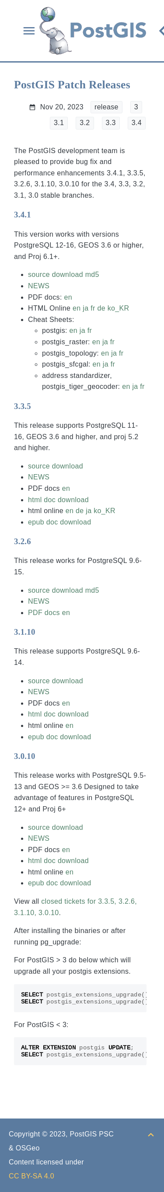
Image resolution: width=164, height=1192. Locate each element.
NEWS (38, 286)
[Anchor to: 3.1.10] (44, 632)
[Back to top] (151, 1134)
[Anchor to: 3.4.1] (40, 215)
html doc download (58, 499)
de (101, 308)
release (106, 107)
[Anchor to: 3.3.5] (40, 406)
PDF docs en (49, 612)
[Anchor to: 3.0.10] (44, 756)
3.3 (111, 122)
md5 (92, 274)
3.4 (137, 122)
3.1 (59, 122)
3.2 (85, 122)
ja (85, 308)
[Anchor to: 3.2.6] (40, 541)
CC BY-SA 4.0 (31, 1176)
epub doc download (59, 522)
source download (55, 274)
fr (93, 308)
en (68, 297)
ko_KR (118, 308)
